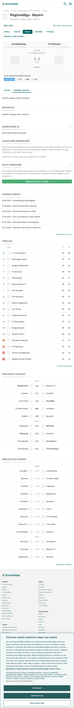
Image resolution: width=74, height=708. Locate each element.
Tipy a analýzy (43, 605)
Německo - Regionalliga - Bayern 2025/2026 (25, 10)
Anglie (40, 619)
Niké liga (5, 600)
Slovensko (41, 617)
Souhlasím (37, 688)
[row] (37, 253)
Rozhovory (42, 603)
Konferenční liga (7, 613)
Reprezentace (43, 611)
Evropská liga (6, 611)
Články (40, 581)
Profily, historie (43, 600)
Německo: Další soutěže (15, 36)
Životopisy (41, 597)
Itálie (39, 624)
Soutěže (6, 10)
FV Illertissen (54, 44)
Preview (7, 90)
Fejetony (41, 595)
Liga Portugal (6, 603)
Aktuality (41, 584)
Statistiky (38, 32)
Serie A (4, 589)
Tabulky (17, 32)
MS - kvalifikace (7, 616)
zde (9, 176)
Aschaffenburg (18, 44)
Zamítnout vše (37, 696)
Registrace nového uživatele (37, 181)
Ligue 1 (4, 595)
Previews (41, 587)
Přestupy (50, 32)
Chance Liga (6, 597)
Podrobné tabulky (64, 366)
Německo (41, 627)
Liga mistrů (5, 608)
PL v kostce (6, 632)
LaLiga (4, 587)
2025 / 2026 (9, 26)
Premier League (7, 584)
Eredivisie (5, 605)
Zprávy (7, 32)
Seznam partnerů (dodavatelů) (19, 681)
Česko (40, 614)
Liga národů (6, 618)
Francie (41, 622)
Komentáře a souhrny (45, 589)
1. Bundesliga (6, 592)
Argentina (41, 632)
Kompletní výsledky (64, 565)
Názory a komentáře (45, 592)
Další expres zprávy (64, 234)
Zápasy (44, 10)
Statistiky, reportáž (21, 90)
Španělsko (41, 630)
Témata (4, 624)
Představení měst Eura (9, 630)
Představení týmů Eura (9, 627)
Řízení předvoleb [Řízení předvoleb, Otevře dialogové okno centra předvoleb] (37, 703)
